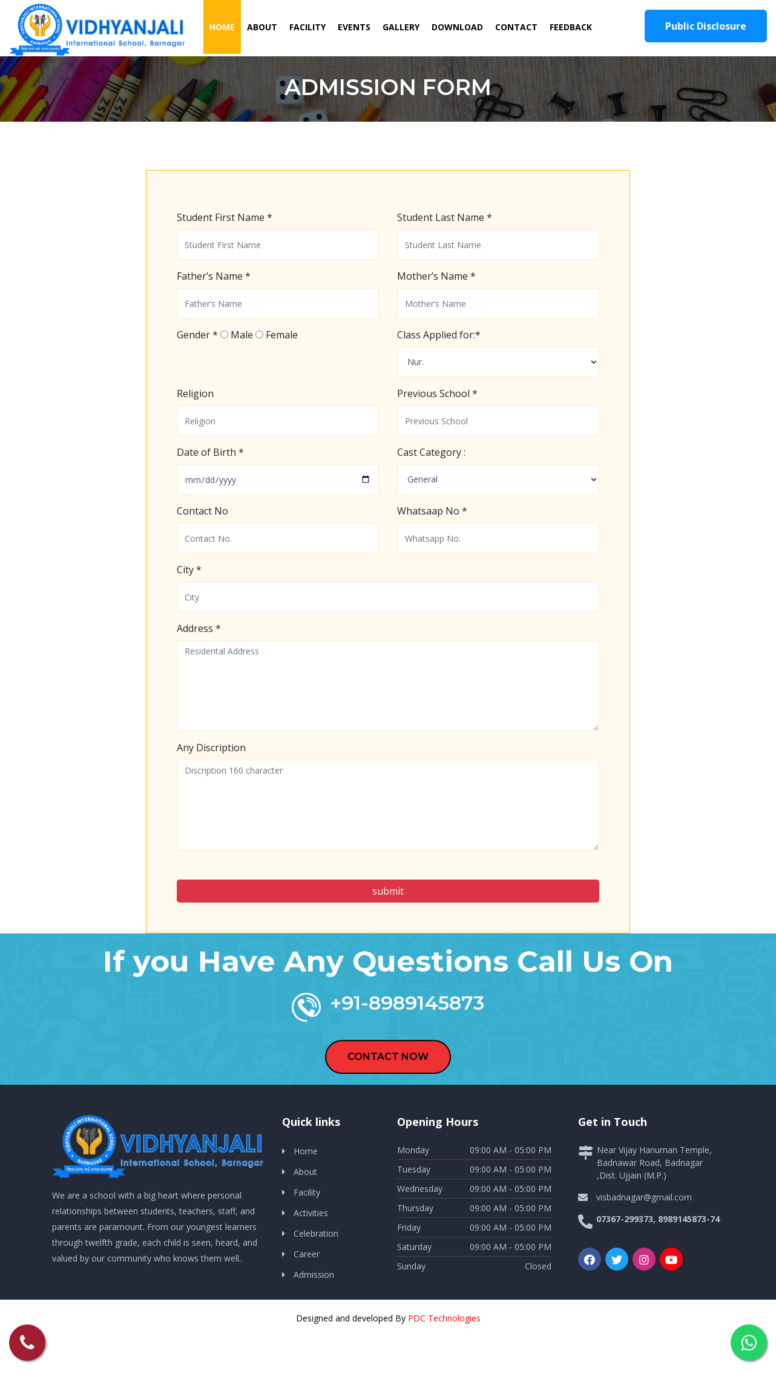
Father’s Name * (214, 276)
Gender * (197, 334)
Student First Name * (224, 217)
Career (307, 1254)
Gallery (401, 27)
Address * (199, 628)
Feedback (571, 27)
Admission (314, 1274)
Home (225, 26)
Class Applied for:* (439, 334)
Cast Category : (431, 452)
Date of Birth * (210, 452)
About (262, 27)
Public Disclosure (705, 26)
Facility (307, 27)
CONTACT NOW (388, 1056)
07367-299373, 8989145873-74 (658, 1219)
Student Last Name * (444, 217)
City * (189, 569)
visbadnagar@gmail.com (644, 1197)
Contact (516, 27)
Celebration (316, 1233)
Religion (195, 393)
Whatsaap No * (432, 511)
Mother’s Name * (436, 276)
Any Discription (211, 747)
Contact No (202, 511)
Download (457, 27)
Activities (311, 1213)
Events (354, 27)
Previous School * (437, 393)
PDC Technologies (444, 1318)
